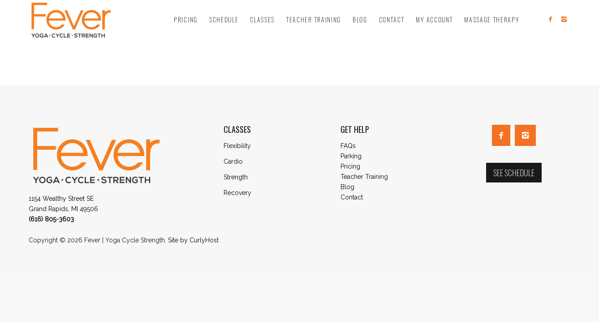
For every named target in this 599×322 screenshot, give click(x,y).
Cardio (233, 161)
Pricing (350, 166)
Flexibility (237, 145)
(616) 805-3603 (51, 219)
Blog (347, 187)
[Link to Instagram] (564, 19)
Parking (351, 156)
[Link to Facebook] (550, 19)
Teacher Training (364, 176)
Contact (351, 197)
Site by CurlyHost (193, 240)
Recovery (237, 192)
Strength (236, 177)
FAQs (348, 145)
